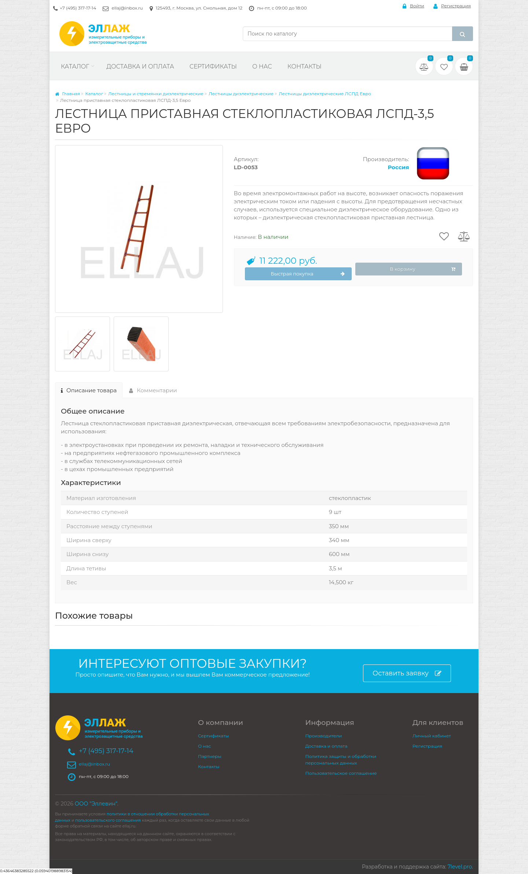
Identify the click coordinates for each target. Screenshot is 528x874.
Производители (323, 735)
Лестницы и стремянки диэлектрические (155, 93)
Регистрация (452, 6)
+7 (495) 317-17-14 (78, 8)
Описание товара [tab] (89, 390)
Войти (413, 6)
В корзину (422, 269)
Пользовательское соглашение (341, 773)
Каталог (75, 66)
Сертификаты (213, 66)
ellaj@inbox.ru (127, 8)
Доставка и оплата (140, 66)
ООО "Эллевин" (96, 803)
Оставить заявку (407, 673)
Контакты (304, 66)
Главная (67, 93)
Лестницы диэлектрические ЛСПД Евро (325, 93)
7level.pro (460, 866)
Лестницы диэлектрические (241, 93)
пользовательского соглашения (108, 820)
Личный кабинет (431, 735)
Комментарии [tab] (153, 390)
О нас (262, 66)
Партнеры (209, 756)
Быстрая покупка (308, 274)
